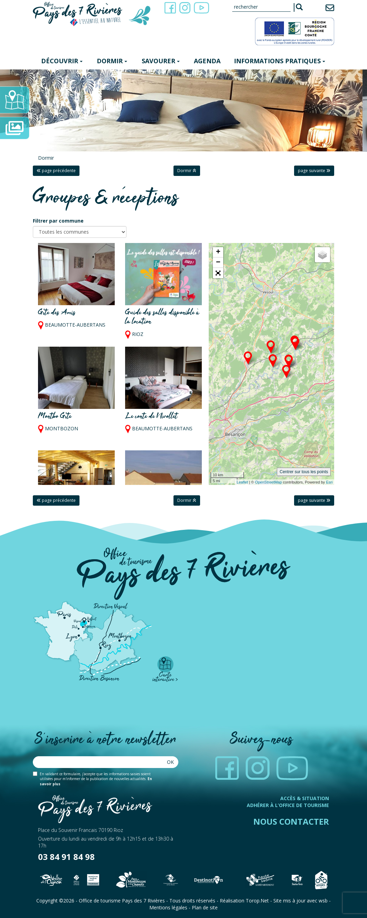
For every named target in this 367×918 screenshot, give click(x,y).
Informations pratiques (279, 61)
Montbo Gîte (55, 417)
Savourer (161, 61)
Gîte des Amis (57, 313)
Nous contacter (291, 821)
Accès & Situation (304, 798)
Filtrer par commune (58, 220)
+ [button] (218, 252)
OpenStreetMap (268, 482)
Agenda (207, 61)
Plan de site (205, 907)
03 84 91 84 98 (66, 856)
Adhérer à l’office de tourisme (288, 805)
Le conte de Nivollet (151, 417)
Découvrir (62, 61)
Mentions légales (168, 907)
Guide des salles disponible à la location (162, 317)
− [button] (218, 262)
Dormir (112, 61)
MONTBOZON (61, 428)
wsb (323, 900)
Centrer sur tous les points (304, 471)
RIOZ (137, 334)
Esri (329, 482)
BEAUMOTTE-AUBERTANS (75, 325)
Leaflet (242, 482)
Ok (170, 762)
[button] (218, 273)
